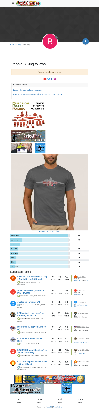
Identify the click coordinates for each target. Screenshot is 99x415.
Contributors (57, 407)
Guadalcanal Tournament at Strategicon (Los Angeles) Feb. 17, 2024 (37, 94)
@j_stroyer (77, 306)
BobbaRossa (21, 284)
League (22, 282)
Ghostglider (44, 355)
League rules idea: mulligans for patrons (27, 90)
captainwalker (21, 369)
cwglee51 (20, 307)
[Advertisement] (49, 54)
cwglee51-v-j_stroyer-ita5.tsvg (81, 306)
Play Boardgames (25, 305)
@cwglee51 (77, 280)
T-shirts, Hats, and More (49, 231)
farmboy (43, 332)
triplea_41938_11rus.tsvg (81, 342)
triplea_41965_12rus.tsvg (81, 354)
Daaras (43, 296)
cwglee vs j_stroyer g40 (28, 302)
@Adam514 (77, 294)
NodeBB (49, 407)
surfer (42, 344)
